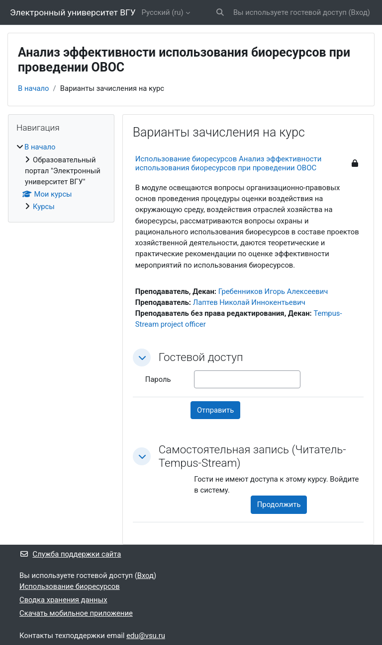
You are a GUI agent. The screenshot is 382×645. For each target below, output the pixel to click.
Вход (359, 12)
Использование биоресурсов (69, 586)
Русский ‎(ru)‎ (163, 12)
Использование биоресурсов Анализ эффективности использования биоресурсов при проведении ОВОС (228, 163)
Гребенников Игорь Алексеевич (273, 291)
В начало (33, 88)
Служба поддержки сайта (70, 554)
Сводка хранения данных (63, 599)
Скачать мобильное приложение (76, 613)
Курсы (44, 206)
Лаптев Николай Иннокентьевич (249, 302)
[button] (220, 12)
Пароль (158, 379)
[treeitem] (61, 177)
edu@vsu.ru (145, 635)
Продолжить (279, 504)
